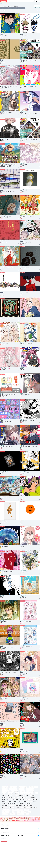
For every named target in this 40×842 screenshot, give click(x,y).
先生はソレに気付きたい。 (4, 698)
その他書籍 (22, 367)
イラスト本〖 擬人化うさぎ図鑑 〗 (5, 216)
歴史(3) (20, 801)
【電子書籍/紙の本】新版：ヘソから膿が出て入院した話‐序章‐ (8, 749)
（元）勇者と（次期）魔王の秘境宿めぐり (27, 216)
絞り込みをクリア (37, 7)
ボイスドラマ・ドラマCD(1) (28, 805)
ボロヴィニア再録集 (23, 164)
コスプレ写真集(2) (33, 801)
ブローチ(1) (11, 805)
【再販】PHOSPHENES (24, 571)
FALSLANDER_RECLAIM (4, 139)
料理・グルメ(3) (25, 801)
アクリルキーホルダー (23, 33)
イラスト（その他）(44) (5, 791)
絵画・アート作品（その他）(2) (12, 803)
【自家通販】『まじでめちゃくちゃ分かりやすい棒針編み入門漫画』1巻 (8, 395)
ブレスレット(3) (34, 799)
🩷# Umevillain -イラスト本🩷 (5, 368)
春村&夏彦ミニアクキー (24, 35)
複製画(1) (13, 811)
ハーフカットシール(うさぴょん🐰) (26, 621)
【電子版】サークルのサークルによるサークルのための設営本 (28, 61)
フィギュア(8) (10, 797)
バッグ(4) (28, 799)
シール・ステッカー (3, 419)
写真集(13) (16, 793)
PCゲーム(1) (11, 807)
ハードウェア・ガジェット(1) (21, 811)
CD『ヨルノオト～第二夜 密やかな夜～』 (6, 446)
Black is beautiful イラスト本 (25, 472)
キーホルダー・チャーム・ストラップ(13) (27, 793)
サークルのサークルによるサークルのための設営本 (28, 139)
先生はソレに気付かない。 (4, 621)
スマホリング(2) (21, 803)
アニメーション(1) (4, 807)
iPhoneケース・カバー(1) (6, 811)
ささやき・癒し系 (2, 445)
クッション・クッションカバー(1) (17, 809)
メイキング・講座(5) (15, 799)
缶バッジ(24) (4, 793)
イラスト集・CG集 (3, 33)
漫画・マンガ (2, 59)
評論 (21, 59)
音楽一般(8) (4, 797)
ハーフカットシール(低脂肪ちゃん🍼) (26, 646)
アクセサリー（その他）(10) (19, 795)
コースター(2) (28, 803)
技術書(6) (3, 799)
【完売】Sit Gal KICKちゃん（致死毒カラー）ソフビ (8, 647)
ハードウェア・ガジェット (4, 471)
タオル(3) (10, 801)
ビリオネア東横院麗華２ (24, 318)
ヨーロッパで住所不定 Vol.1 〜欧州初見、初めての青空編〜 (28, 87)
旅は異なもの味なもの (3, 724)
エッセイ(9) (32, 795)
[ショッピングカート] (36, 1)
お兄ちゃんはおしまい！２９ (4, 343)
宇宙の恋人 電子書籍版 (4, 546)
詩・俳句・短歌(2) (4, 805)
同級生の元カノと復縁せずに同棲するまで (27, 420)
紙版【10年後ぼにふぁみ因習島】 (25, 242)
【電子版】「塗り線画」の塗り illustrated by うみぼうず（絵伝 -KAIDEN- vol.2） (8, 87)
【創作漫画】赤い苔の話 (24, 292)
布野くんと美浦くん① (23, 673)
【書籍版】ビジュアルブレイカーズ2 (6, 112)
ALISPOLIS (22, 596)
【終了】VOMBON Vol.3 (24, 750)
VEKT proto (2, 472)
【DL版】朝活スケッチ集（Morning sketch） (7, 318)
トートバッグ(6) (32, 797)
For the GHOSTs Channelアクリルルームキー (7, 191)
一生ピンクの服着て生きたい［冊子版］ (6, 571)
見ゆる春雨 (22, 546)
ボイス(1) (29, 811)
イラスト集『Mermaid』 (24, 698)
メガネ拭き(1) (27, 809)
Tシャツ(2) (3, 803)
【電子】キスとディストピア (25, 394)
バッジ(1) (17, 807)
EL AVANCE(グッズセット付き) (25, 776)
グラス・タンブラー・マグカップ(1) (26, 807)
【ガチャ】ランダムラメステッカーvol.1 (6, 421)
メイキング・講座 (2, 85)
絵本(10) (27, 795)
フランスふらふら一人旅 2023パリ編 (26, 343)
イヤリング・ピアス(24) (30, 791)
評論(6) (8, 799)
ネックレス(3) (4, 801)
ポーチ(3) (15, 801)
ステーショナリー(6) (25, 797)
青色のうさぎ (2, 596)
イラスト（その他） (23, 471)
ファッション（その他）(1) (6, 809)
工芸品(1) (35, 807)
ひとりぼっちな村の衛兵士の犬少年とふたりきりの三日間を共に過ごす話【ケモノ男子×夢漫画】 (8, 165)
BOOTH (1, 3)
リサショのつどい (3, 776)
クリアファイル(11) (10, 795)
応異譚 (1, 61)
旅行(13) (36, 793)
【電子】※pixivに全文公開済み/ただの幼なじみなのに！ (28, 447)
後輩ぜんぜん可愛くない (4, 35)
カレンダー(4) (22, 799)
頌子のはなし (22, 724)
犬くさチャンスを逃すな (24, 190)
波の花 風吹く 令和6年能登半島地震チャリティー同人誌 (8, 267)
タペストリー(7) (16, 797)
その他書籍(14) (10, 793)
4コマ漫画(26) (22, 791)
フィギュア (1, 645)
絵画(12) (3, 795)
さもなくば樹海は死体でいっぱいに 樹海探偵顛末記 (8, 673)
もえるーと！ (22, 369)
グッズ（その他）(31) (15, 791)
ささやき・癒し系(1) (19, 805)
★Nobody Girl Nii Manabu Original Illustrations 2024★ (28, 114)
